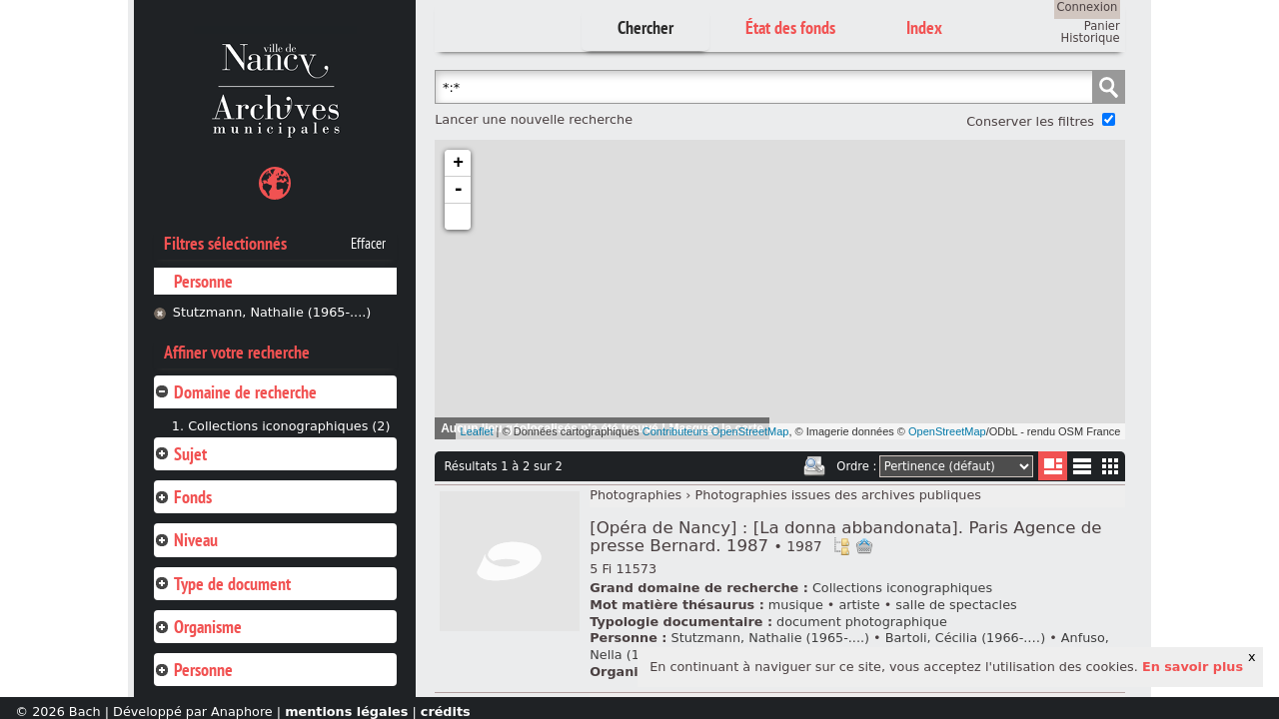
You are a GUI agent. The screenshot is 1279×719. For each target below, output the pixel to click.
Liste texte (1081, 469)
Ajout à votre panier (864, 546)
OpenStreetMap (947, 431)
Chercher (645, 27)
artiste (858, 604)
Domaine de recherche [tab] (235, 391)
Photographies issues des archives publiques (838, 494)
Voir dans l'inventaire (841, 546)
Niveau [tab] (186, 539)
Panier (1102, 26)
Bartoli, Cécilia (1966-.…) (965, 637)
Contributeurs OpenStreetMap (715, 431)
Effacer (368, 244)
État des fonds (790, 27)
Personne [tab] (193, 669)
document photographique (861, 621)
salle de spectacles (955, 604)
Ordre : (856, 466)
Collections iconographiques (902, 587)
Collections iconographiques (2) (289, 425)
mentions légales (346, 711)
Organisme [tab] (198, 626)
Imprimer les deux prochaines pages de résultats (814, 466)
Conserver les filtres (1030, 121)
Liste (1052, 465)
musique (795, 604)
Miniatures (1110, 465)
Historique (1090, 38)
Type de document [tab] (222, 583)
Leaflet (477, 431)
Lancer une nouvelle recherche (534, 119)
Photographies (635, 494)
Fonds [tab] (183, 496)
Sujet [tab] (180, 453)
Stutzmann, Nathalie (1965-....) (272, 312)
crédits (446, 711)
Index (924, 27)
